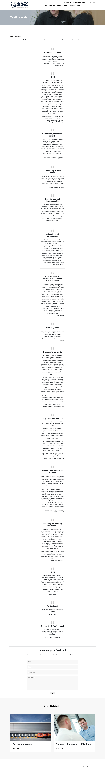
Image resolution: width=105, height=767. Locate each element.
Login (93, 2)
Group (45, 5)
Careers (78, 5)
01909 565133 (67, 2)
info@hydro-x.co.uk (80, 2)
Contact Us (72, 5)
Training (59, 5)
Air (54, 5)
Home (11, 36)
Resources (64, 5)
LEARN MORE (16, 748)
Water (50, 5)
